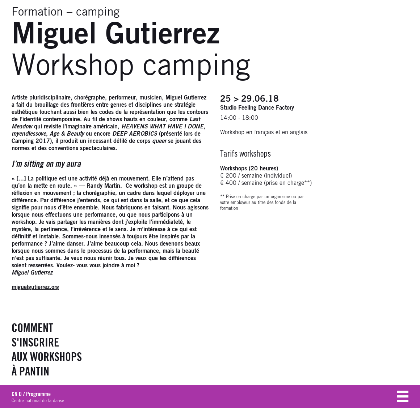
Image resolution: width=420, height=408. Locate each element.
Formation (37, 12)
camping (97, 12)
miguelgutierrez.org (35, 287)
